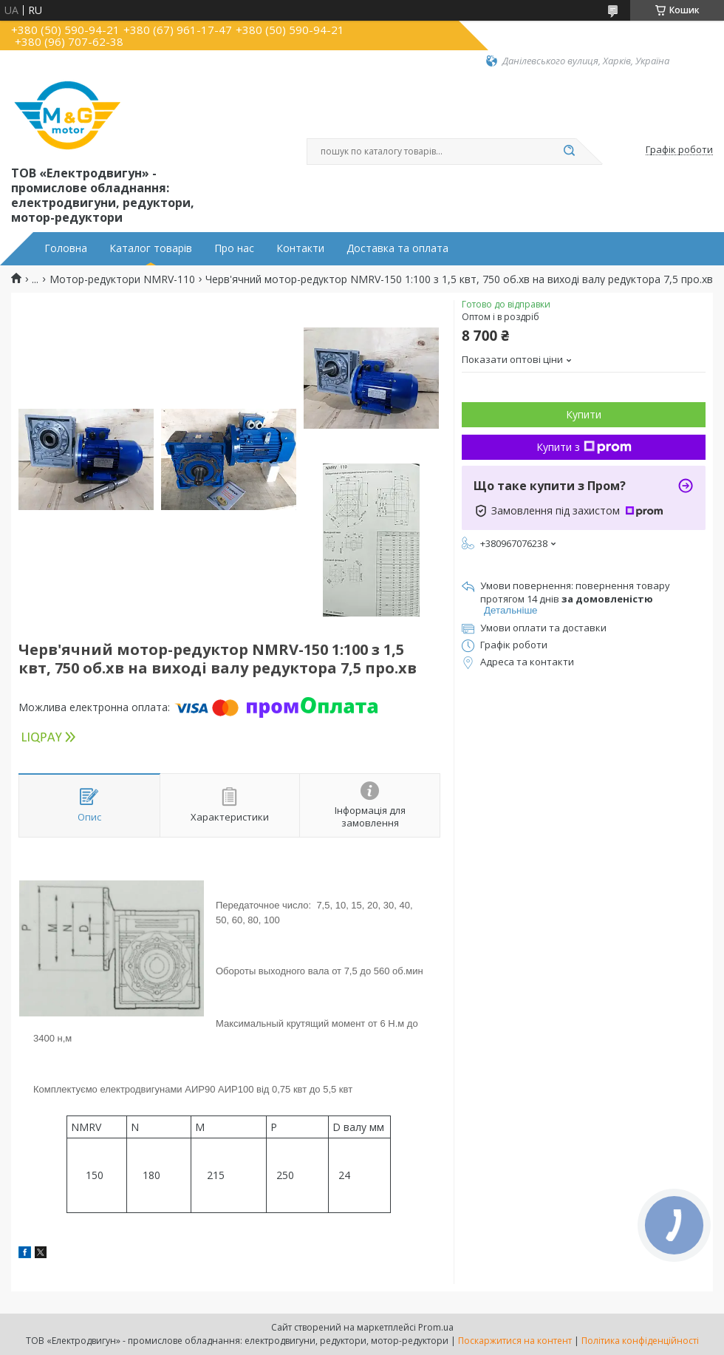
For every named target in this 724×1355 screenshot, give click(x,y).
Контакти (300, 248)
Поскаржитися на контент (515, 1340)
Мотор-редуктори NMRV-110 (122, 279)
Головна (65, 248)
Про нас (234, 248)
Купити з (584, 447)
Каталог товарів (150, 248)
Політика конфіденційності (640, 1340)
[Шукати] (569, 151)
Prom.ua (436, 1327)
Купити (583, 414)
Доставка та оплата (397, 248)
